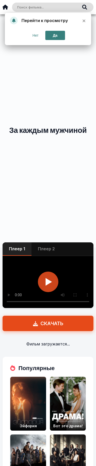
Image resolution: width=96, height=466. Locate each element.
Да (55, 35)
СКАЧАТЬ (48, 323)
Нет (36, 35)
